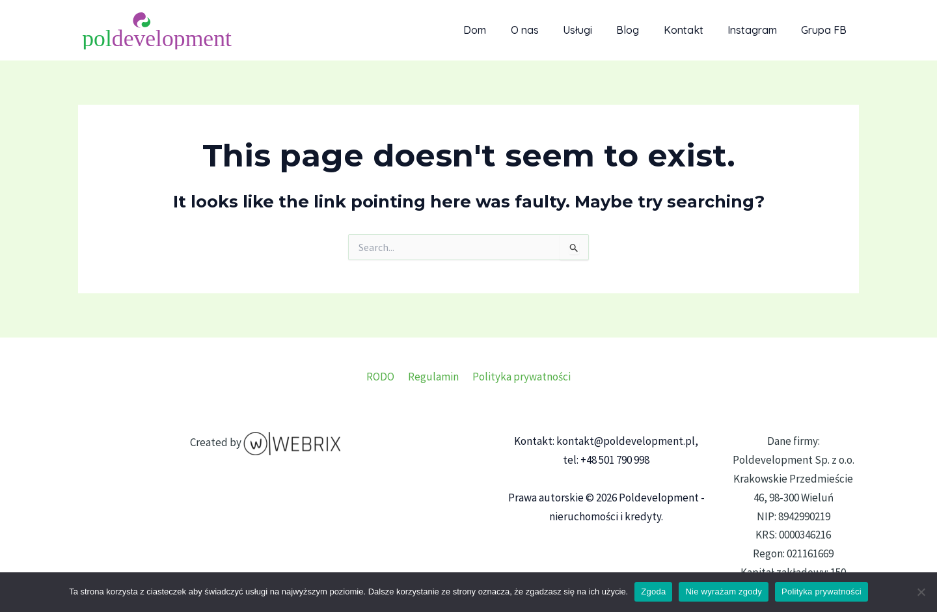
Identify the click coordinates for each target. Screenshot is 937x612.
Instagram (757, 30)
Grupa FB (826, 30)
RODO (383, 376)
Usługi (593, 30)
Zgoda (653, 591)
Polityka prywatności (519, 376)
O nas (544, 30)
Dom (497, 30)
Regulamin (433, 376)
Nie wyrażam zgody (723, 591)
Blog (640, 30)
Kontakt (692, 30)
